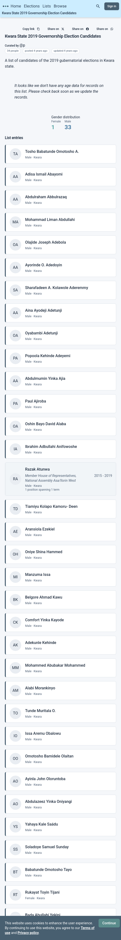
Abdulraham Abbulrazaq (46, 192)
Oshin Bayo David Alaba (45, 419)
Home (16, 6)
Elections (32, 6)
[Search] (98, 6)
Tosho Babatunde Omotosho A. (52, 146)
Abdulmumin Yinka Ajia (45, 373)
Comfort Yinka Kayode (44, 615)
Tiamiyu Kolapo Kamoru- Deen (51, 501)
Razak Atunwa (37, 464)
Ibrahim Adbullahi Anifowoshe (51, 441)
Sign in (111, 6)
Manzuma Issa (37, 569)
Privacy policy (28, 933)
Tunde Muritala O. (40, 706)
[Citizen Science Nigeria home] (5, 6)
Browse (60, 6)
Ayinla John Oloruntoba (45, 774)
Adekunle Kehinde (40, 638)
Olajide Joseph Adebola (45, 237)
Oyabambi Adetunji (41, 328)
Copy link (31, 27)
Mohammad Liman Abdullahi (50, 214)
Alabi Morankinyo (40, 683)
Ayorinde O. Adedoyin (43, 260)
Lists (47, 6)
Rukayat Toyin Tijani (42, 887)
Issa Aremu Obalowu (43, 728)
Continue (109, 923)
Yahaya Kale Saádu (41, 819)
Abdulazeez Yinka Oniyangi (48, 796)
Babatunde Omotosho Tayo (48, 864)
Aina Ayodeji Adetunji (43, 305)
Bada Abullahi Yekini (42, 910)
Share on (56, 27)
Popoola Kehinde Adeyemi (47, 351)
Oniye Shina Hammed (43, 547)
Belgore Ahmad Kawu (43, 592)
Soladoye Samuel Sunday (47, 842)
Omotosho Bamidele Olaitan (49, 751)
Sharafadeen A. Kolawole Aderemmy (56, 283)
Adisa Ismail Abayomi (44, 169)
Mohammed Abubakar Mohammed (55, 660)
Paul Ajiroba (35, 396)
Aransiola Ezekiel (40, 524)
